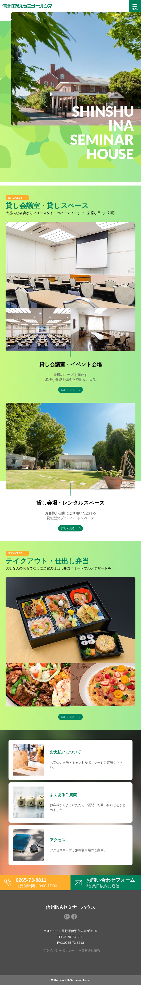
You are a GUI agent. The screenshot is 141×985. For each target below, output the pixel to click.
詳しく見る (68, 716)
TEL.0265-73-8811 (70, 937)
